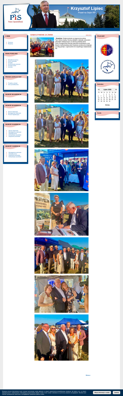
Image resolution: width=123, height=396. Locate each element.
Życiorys (10, 42)
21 (101, 99)
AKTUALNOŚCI (41, 29)
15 (104, 97)
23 (107, 99)
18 (112, 97)
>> (116, 89)
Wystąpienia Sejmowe (14, 113)
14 (101, 97)
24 (109, 99)
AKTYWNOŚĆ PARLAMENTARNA (62, 29)
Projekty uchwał (12, 83)
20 (98, 99)
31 (109, 101)
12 (115, 96)
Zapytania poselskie (14, 136)
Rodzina (10, 43)
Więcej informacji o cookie (102, 392)
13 (98, 97)
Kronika (10, 67)
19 (115, 97)
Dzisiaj (107, 105)
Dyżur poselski (12, 61)
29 (104, 101)
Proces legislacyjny (13, 114)
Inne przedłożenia (13, 84)
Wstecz (88, 375)
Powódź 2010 (12, 65)
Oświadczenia (13, 133)
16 (107, 97)
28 (101, 101)
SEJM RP (81, 29)
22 (104, 99)
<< (99, 89)
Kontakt (10, 62)
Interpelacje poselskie (15, 135)
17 (109, 97)
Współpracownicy (13, 60)
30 (107, 101)
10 (109, 96)
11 (112, 96)
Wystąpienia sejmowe (15, 132)
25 (112, 99)
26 (115, 99)
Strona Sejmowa (13, 111)
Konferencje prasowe (14, 64)
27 (98, 101)
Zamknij (116, 392)
